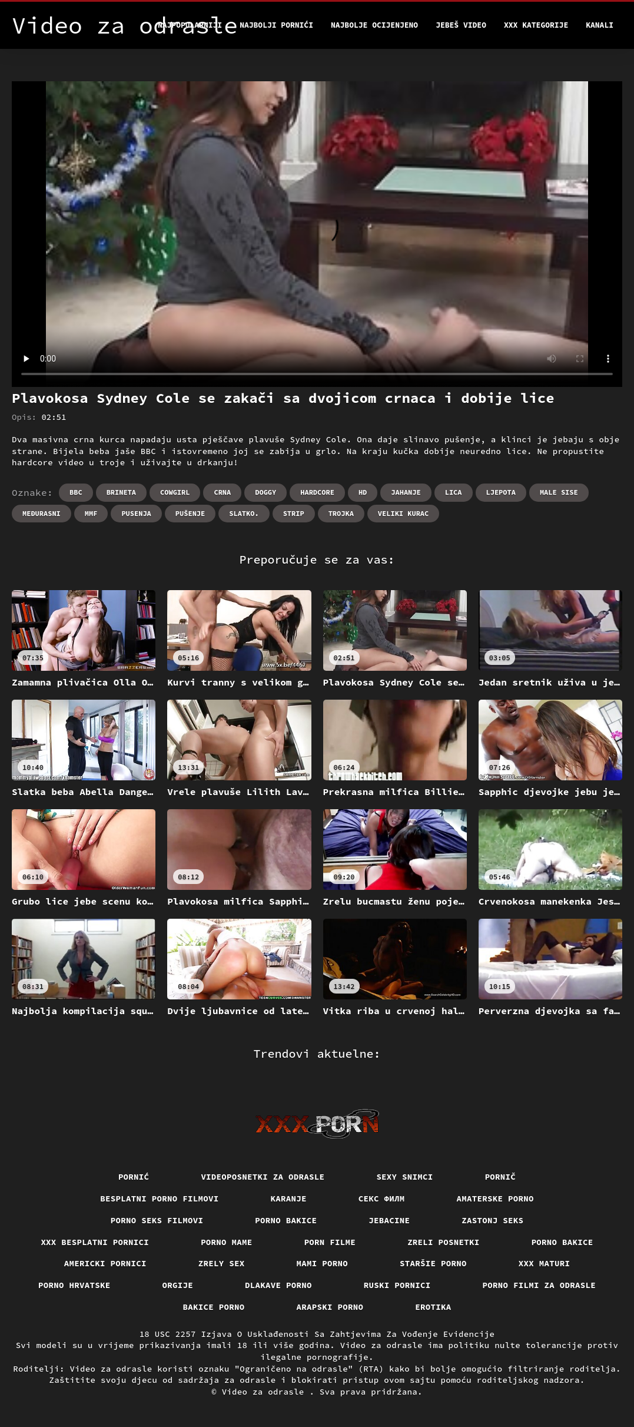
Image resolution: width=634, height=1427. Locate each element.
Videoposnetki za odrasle (262, 1176)
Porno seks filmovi (157, 1220)
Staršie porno (433, 1263)
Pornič (500, 1176)
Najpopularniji (190, 25)
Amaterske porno (495, 1198)
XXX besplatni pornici (95, 1242)
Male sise (559, 492)
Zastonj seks (492, 1220)
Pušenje (190, 513)
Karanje (289, 1198)
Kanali (599, 25)
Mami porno (322, 1263)
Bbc (75, 492)
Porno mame (227, 1242)
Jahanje (405, 492)
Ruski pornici (397, 1285)
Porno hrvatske (74, 1285)
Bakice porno (214, 1307)
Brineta (121, 492)
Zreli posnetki (443, 1242)
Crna (222, 492)
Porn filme (330, 1242)
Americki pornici (105, 1263)
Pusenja (136, 513)
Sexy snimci (404, 1176)
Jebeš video (461, 25)
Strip (293, 513)
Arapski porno (330, 1307)
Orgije (178, 1285)
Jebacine (389, 1220)
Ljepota (501, 492)
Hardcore (317, 492)
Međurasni (41, 513)
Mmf (91, 513)
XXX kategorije (536, 25)
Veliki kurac (403, 513)
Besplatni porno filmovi (159, 1198)
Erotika (433, 1307)
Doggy (265, 492)
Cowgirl (175, 492)
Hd (363, 492)
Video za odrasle (266, 1391)
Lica (453, 492)
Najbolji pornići (276, 25)
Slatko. (243, 513)
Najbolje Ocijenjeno (374, 25)
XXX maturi (544, 1263)
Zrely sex (221, 1263)
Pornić (134, 1176)
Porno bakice (286, 1220)
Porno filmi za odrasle (539, 1285)
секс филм (382, 1198)
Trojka (341, 513)
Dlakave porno (278, 1285)
